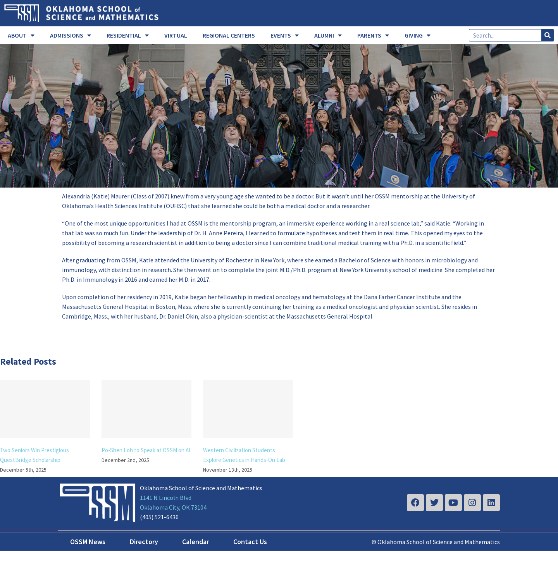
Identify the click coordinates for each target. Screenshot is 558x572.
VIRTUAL (175, 35)
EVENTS (284, 35)
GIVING (418, 35)
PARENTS (373, 35)
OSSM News (87, 541)
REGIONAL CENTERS (229, 35)
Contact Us (250, 541)
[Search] (547, 35)
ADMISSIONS (70, 35)
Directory (144, 541)
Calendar (195, 541)
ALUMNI (328, 35)
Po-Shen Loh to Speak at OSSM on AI (146, 450)
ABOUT (21, 35)
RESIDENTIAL (128, 35)
